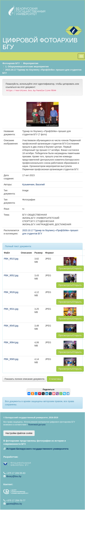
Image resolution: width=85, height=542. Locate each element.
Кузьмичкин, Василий (33, 184)
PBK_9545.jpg (11, 325)
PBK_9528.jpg (11, 292)
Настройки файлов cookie (19, 433)
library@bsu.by (13, 476)
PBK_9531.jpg (11, 309)
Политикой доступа (37, 425)
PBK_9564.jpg (11, 342)
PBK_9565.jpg (11, 359)
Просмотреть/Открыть (70, 268)
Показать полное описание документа (24, 379)
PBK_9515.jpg (11, 258)
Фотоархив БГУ (11, 63)
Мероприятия (30, 63)
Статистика (55, 379)
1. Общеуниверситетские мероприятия (27, 66)
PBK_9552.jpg (11, 275)
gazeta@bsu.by (14, 503)
